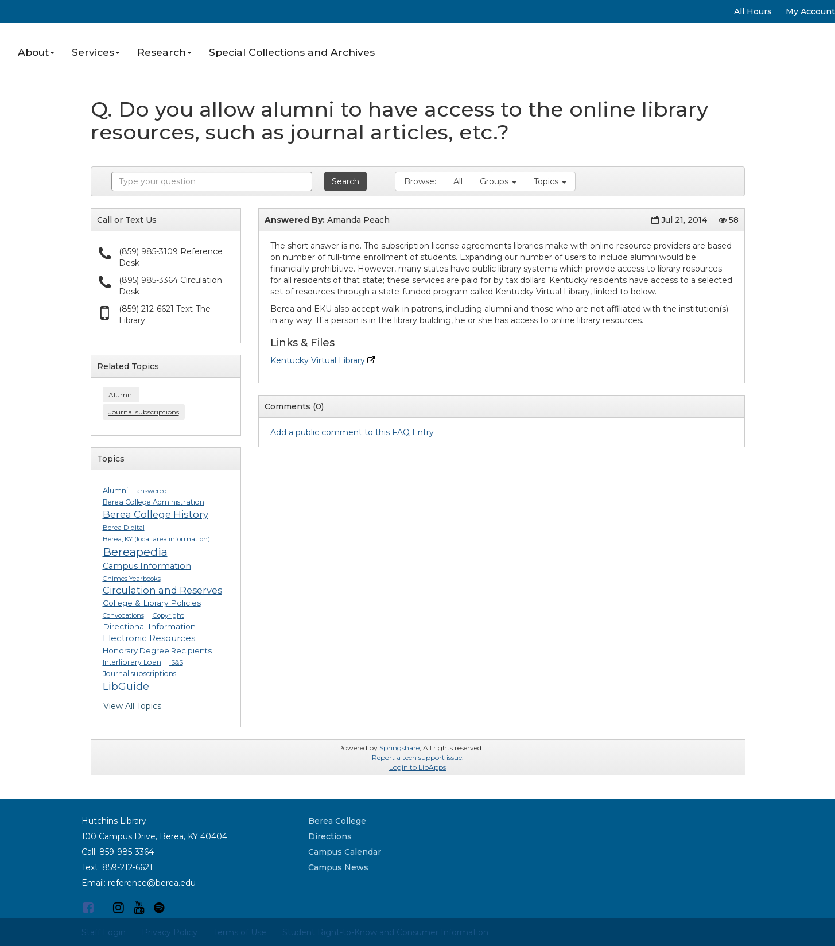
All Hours (753, 11)
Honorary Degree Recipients (157, 650)
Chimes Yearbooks (132, 579)
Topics (550, 181)
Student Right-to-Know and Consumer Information (385, 932)
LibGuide (126, 686)
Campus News (338, 867)
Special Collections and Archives (292, 52)
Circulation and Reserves (162, 590)
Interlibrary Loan (132, 662)
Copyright (168, 615)
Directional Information (149, 626)
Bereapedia (135, 552)
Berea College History (155, 514)
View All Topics (132, 706)
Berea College (337, 821)
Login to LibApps (417, 767)
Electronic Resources (149, 638)
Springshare (399, 747)
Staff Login (103, 932)
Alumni (121, 394)
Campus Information (147, 566)
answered (151, 491)
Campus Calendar (344, 852)
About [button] (36, 52)
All (458, 181)
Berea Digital (124, 528)
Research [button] (164, 52)
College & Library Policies (152, 602)
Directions (330, 836)
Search (345, 181)
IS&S (176, 662)
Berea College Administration (153, 502)
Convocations (123, 615)
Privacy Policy (169, 932)
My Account (810, 11)
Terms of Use (239, 932)
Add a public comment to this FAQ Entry (352, 432)
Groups (498, 181)
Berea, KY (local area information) (156, 539)
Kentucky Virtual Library (322, 360)
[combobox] (211, 181)
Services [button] (96, 52)
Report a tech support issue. (418, 757)
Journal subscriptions (143, 412)
